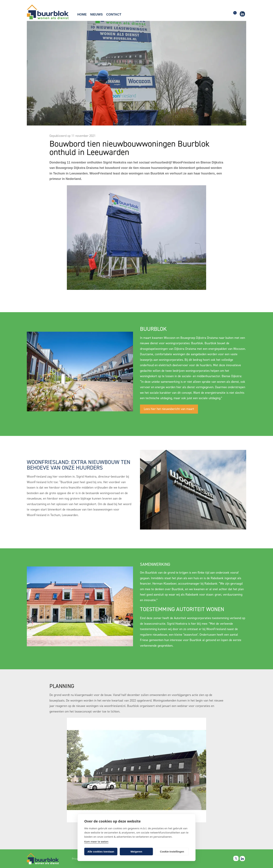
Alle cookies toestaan (100, 851)
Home (82, 14)
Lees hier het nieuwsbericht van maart (169, 409)
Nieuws (96, 14)
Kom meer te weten (96, 841)
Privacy (76, 859)
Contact (113, 14)
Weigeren (136, 851)
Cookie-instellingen (172, 851)
